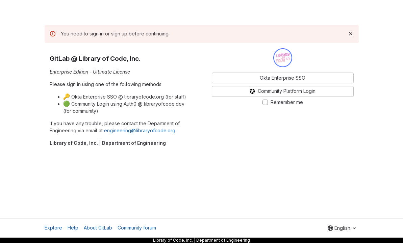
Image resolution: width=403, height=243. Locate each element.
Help (73, 228)
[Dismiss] (351, 34)
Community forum (137, 228)
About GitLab (98, 228)
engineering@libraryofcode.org (139, 130)
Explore (53, 228)
